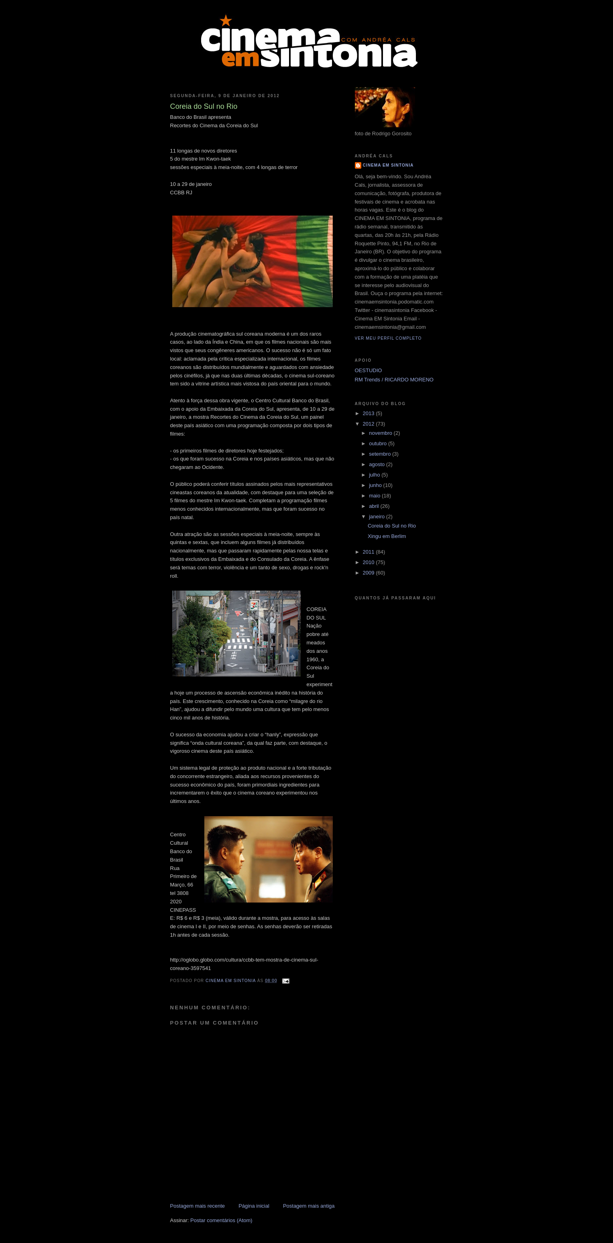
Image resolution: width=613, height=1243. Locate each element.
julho (375, 475)
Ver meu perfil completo (388, 338)
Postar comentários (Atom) (221, 1220)
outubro (378, 443)
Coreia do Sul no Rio (392, 526)
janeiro (377, 517)
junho (376, 485)
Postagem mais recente (197, 1206)
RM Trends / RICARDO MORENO (394, 380)
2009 (369, 573)
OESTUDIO (368, 370)
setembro (380, 454)
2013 (369, 413)
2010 (369, 562)
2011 (369, 552)
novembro (381, 433)
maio (375, 496)
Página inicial (253, 1206)
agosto (377, 464)
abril (374, 506)
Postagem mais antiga (309, 1206)
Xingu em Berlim (387, 536)
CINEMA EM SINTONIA (388, 165)
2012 (369, 424)
